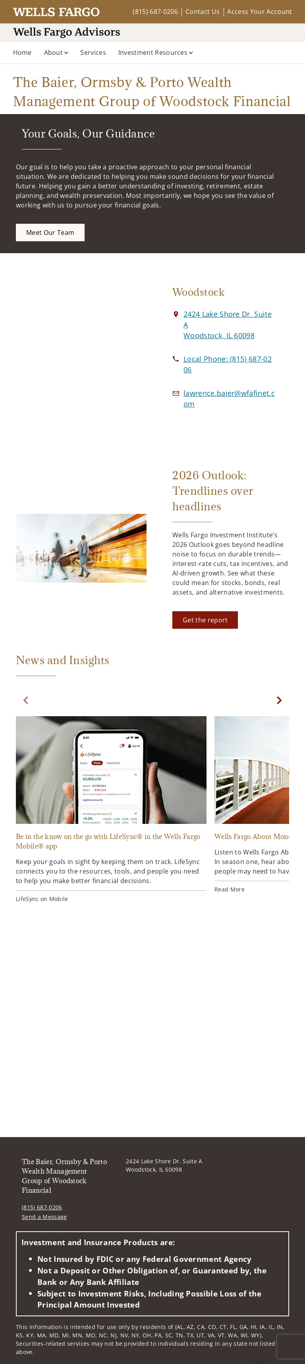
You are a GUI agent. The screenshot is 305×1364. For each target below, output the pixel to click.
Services (93, 52)
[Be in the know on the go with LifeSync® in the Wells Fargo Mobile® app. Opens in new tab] (111, 810)
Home (22, 52)
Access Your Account (259, 11)
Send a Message (44, 1217)
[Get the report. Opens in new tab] (205, 620)
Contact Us (202, 11)
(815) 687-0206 (155, 11)
